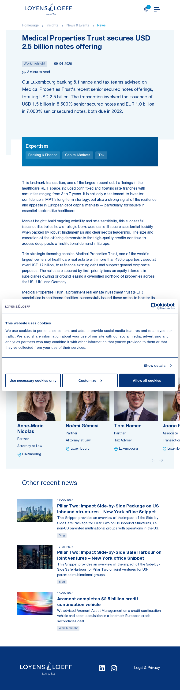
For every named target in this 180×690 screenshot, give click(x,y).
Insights (52, 25)
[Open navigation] (157, 9)
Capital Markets (77, 155)
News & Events (78, 25)
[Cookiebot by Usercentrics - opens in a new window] (154, 306)
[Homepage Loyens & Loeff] (48, 9)
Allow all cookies (147, 380)
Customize (90, 380)
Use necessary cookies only (33, 380)
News (101, 25)
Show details (155, 365)
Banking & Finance (42, 155)
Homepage (30, 25)
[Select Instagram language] (114, 668)
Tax (101, 155)
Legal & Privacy (147, 668)
